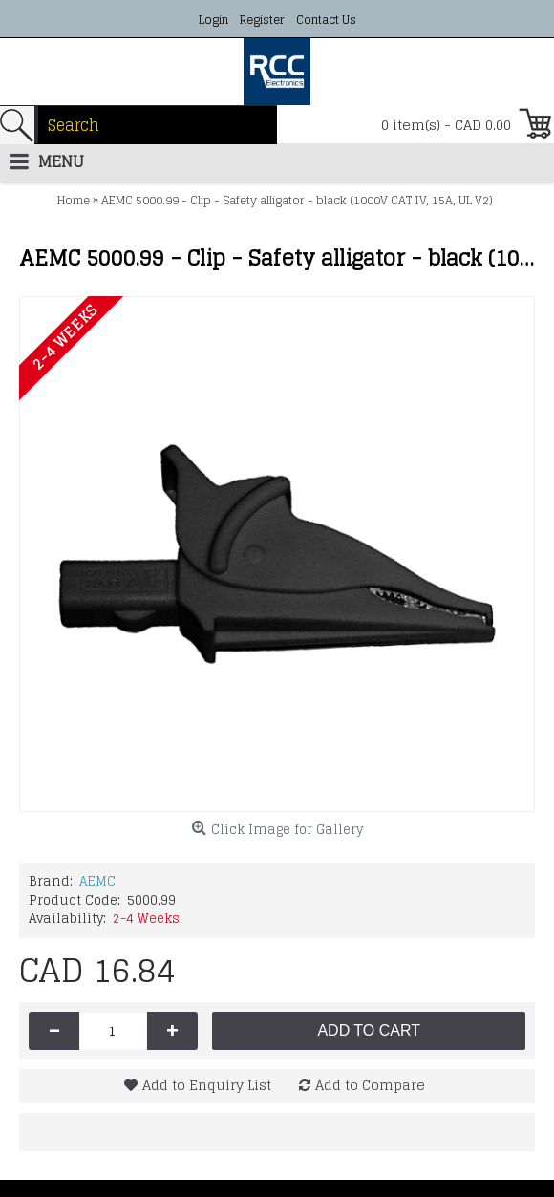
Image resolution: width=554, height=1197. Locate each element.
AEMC (97, 881)
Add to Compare (370, 1085)
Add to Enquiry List (206, 1085)
